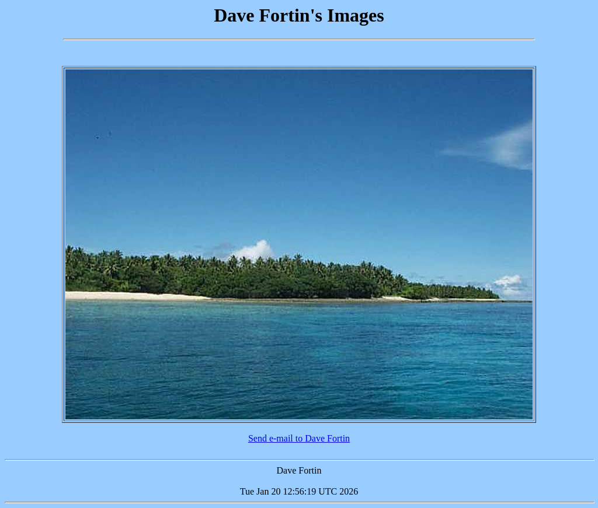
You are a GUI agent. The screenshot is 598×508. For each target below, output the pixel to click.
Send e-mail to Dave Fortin (299, 438)
